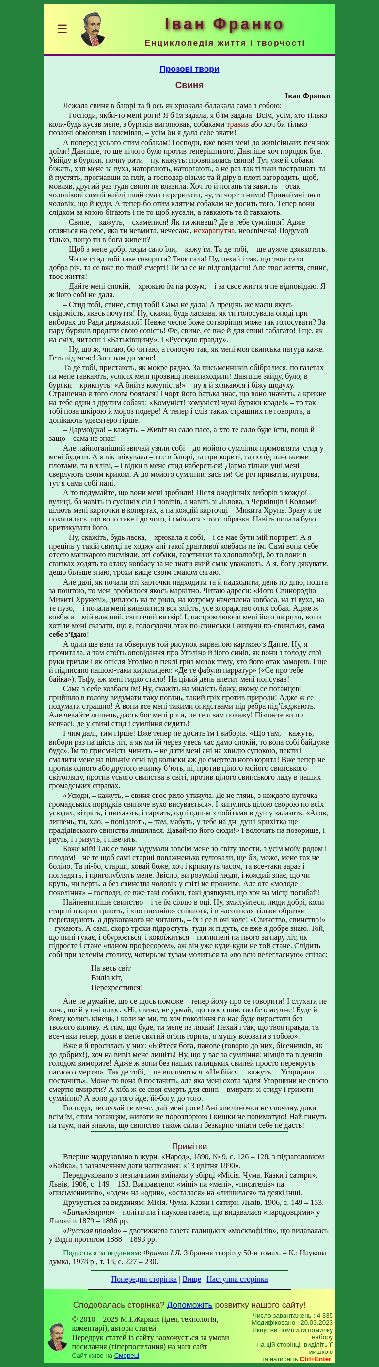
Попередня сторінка (144, 1279)
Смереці (127, 1355)
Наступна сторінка (237, 1279)
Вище (191, 1279)
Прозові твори (189, 69)
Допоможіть (189, 1305)
